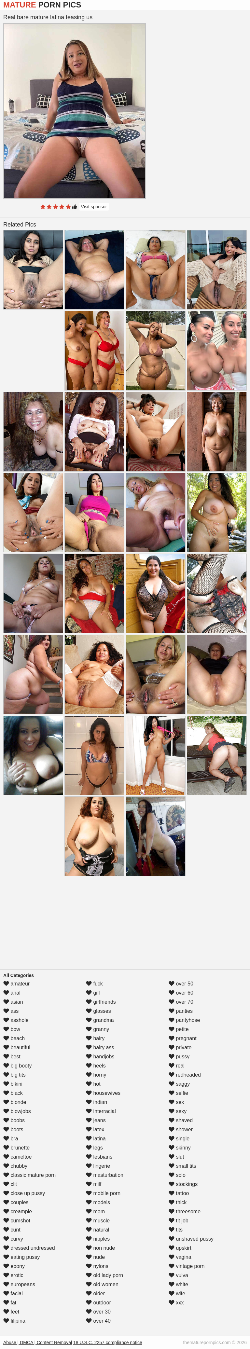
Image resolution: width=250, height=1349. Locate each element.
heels (96, 1065)
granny (97, 1029)
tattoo (179, 1193)
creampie (17, 1211)
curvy (13, 1239)
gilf (93, 993)
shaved (181, 1120)
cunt (12, 1229)
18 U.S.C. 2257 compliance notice (107, 1342)
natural (97, 1229)
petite (179, 1029)
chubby (15, 1166)
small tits (182, 1166)
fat (9, 1302)
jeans (96, 1120)
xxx (176, 1302)
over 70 (181, 1002)
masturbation (104, 1175)
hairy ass (100, 1047)
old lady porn (104, 1275)
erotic (13, 1275)
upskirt (180, 1248)
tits (176, 1229)
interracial (101, 1111)
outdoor (98, 1302)
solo (177, 1175)
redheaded (185, 1075)
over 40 (98, 1321)
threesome (185, 1211)
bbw (11, 1029)
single (179, 1138)
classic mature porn (29, 1175)
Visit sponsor (94, 206)
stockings (183, 1184)
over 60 (181, 993)
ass (11, 1011)
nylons (97, 1266)
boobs (14, 1120)
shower (181, 1129)
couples (16, 1202)
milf (93, 1184)
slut (176, 1157)
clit (10, 1184)
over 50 (181, 983)
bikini (12, 1084)
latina (96, 1138)
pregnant (183, 1038)
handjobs (100, 1056)
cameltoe (17, 1157)
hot (93, 1084)
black (13, 1093)
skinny (180, 1147)
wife (177, 1293)
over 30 (98, 1312)
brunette (16, 1147)
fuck (94, 983)
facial (13, 1293)
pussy (179, 1056)
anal (12, 993)
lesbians (99, 1157)
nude (95, 1257)
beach (14, 1038)
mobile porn (103, 1193)
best (12, 1056)
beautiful (16, 1047)
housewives (103, 1093)
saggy (179, 1084)
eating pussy (21, 1257)
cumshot (16, 1220)
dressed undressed (29, 1248)
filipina (14, 1321)
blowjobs (17, 1111)
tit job (178, 1220)
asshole (16, 1020)
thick (178, 1202)
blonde (14, 1102)
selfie (178, 1093)
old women (102, 1284)
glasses (98, 1011)
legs (94, 1147)
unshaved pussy (191, 1239)
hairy (95, 1038)
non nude (100, 1248)
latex (95, 1129)
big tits (14, 1075)
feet (11, 1312)
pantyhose (184, 1020)
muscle (98, 1220)
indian (96, 1102)
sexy (178, 1111)
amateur (16, 983)
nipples (98, 1239)
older (95, 1293)
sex (176, 1102)
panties (181, 1011)
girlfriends (101, 1002)
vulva (178, 1275)
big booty (17, 1065)
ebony (14, 1266)
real (177, 1065)
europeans (19, 1284)
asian (13, 1002)
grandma (100, 1020)
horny (96, 1075)
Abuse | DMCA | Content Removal (37, 1342)
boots (13, 1129)
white (178, 1284)
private (180, 1047)
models (98, 1202)
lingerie (98, 1166)
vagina (180, 1257)
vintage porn (187, 1266)
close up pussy (24, 1193)
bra (10, 1138)
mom (95, 1211)
